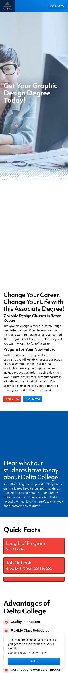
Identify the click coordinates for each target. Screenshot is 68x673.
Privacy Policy (37, 653)
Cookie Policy (17, 653)
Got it (34, 661)
